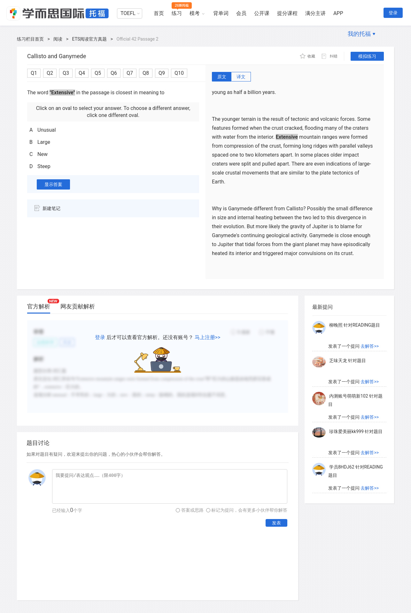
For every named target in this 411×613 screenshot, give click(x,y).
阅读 (57, 39)
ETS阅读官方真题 (89, 39)
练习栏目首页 (30, 39)
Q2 (50, 73)
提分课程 (287, 13)
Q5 (98, 73)
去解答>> (370, 346)
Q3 (66, 73)
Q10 (179, 73)
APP (338, 13)
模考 (195, 13)
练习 (177, 13)
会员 (241, 13)
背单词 (221, 13)
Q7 (130, 73)
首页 (159, 13)
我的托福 (359, 33)
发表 (276, 522)
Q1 (34, 73)
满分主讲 (315, 13)
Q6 (114, 73)
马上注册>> (208, 337)
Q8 (146, 73)
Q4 (82, 73)
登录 (393, 12)
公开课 (261, 13)
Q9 (162, 73)
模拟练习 (367, 56)
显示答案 (53, 184)
